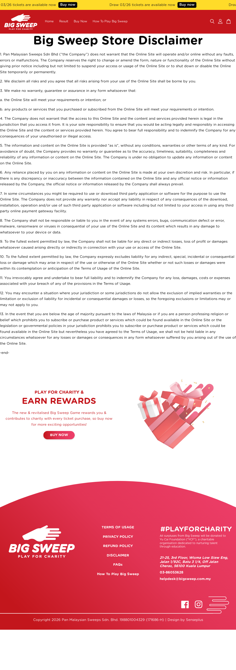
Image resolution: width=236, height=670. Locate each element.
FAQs (118, 564)
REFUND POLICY (118, 546)
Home (49, 21)
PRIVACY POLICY (118, 537)
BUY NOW (59, 435)
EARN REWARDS (59, 401)
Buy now (69, 4)
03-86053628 (171, 572)
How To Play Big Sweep (110, 21)
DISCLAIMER (118, 555)
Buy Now (80, 21)
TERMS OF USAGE (118, 527)
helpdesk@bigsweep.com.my (185, 579)
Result (63, 21)
